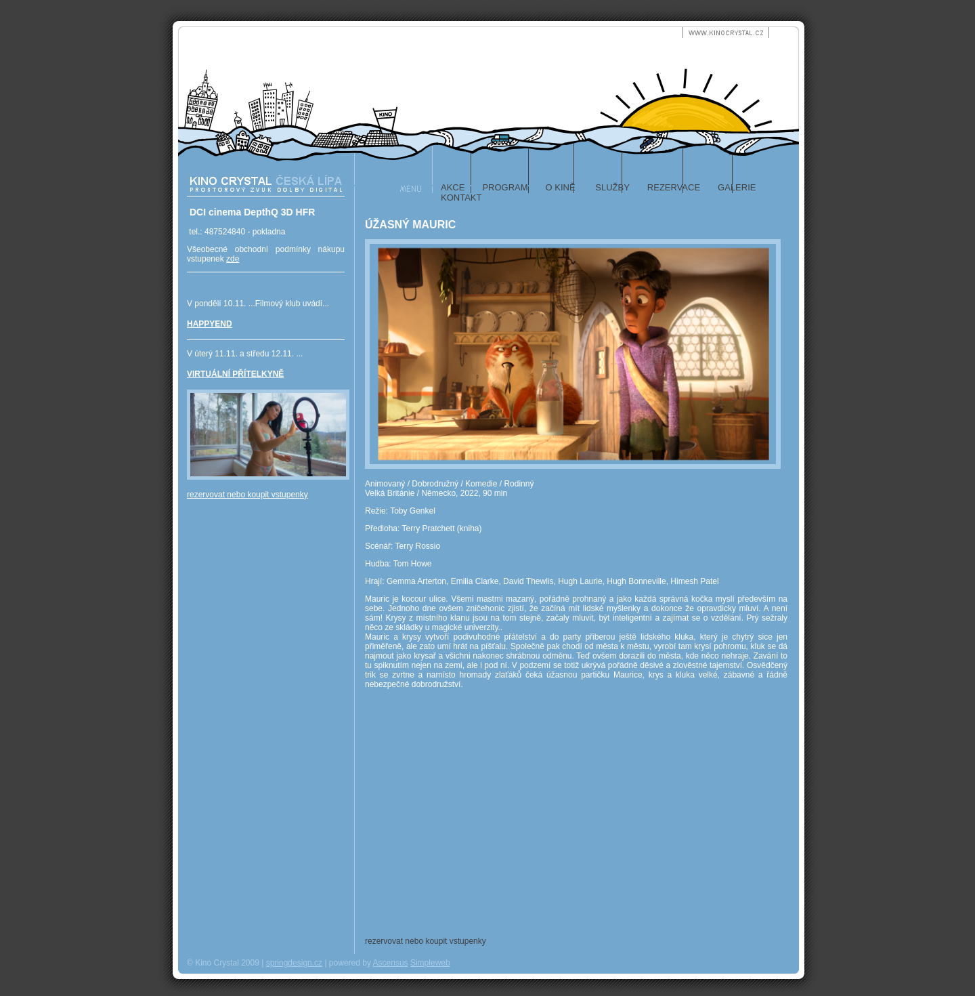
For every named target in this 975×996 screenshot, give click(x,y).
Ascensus (390, 963)
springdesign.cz (294, 963)
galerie (737, 187)
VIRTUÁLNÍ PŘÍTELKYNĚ (235, 374)
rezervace (673, 187)
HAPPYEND (209, 324)
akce (452, 187)
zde (232, 259)
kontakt (461, 197)
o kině (561, 187)
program (504, 187)
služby (611, 187)
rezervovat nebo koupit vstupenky (247, 494)
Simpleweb (430, 963)
